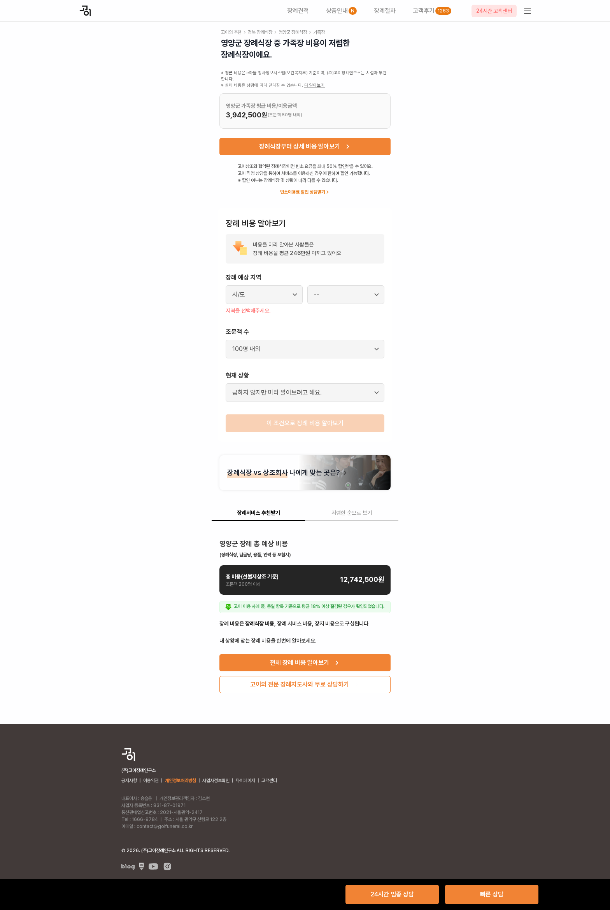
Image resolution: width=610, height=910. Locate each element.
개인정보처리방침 (180, 780)
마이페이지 (245, 780)
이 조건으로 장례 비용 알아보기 (305, 423)
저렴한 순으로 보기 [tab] (351, 513)
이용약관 (151, 780)
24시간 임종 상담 (392, 894)
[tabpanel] (305, 613)
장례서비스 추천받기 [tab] (258, 513)
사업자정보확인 (216, 780)
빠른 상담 (491, 894)
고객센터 (269, 780)
